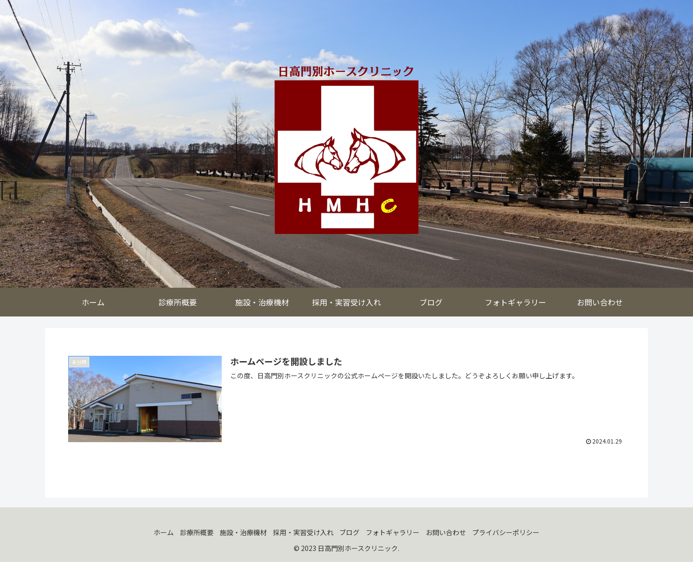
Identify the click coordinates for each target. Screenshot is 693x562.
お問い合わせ (456, 532)
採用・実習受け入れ (301, 532)
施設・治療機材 (237, 532)
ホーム (150, 532)
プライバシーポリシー (519, 532)
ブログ (352, 532)
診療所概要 (187, 532)
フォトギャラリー (399, 532)
